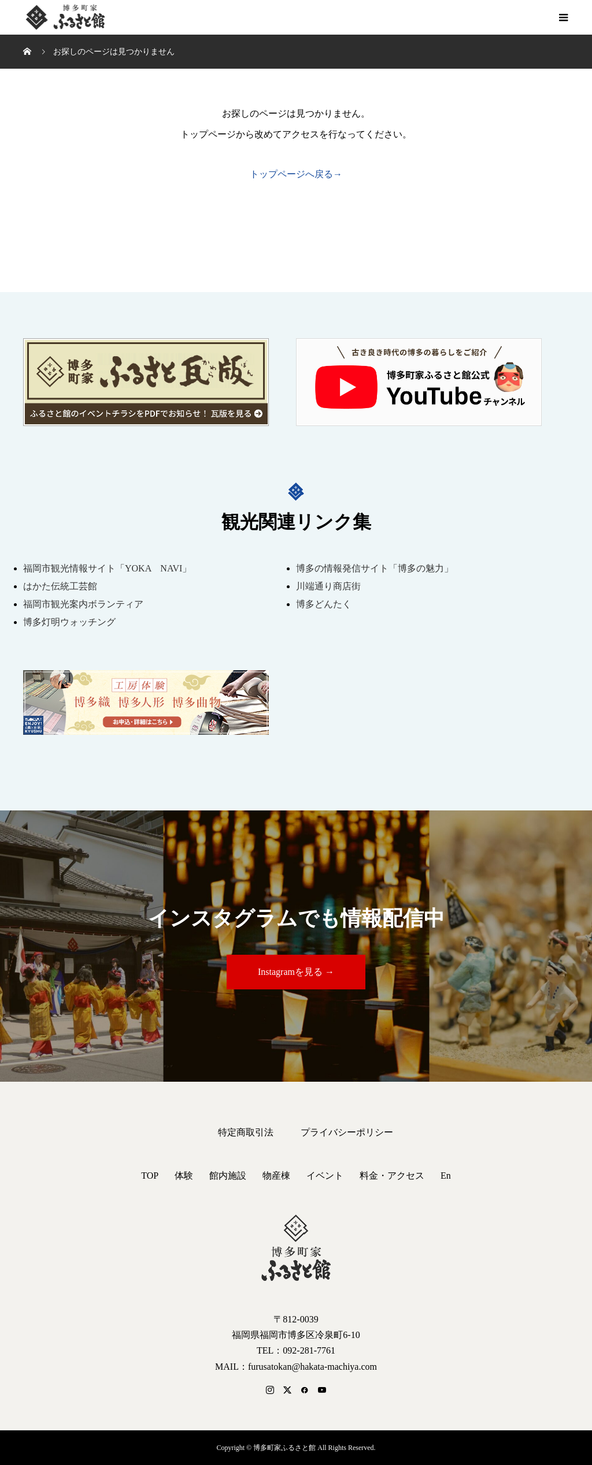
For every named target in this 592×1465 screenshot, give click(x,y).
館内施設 (227, 1175)
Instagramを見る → (296, 972)
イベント (324, 1175)
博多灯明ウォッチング (69, 622)
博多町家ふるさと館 (64, 17)
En (446, 1175)
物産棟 (276, 1175)
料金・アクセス (392, 1175)
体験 (184, 1175)
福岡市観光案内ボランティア (83, 604)
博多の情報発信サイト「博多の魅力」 (374, 568)
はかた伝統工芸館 (60, 586)
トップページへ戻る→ (296, 174)
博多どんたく (324, 604)
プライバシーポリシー (347, 1132)
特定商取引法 (245, 1132)
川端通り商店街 (328, 586)
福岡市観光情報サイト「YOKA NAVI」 (107, 568)
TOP (149, 1175)
